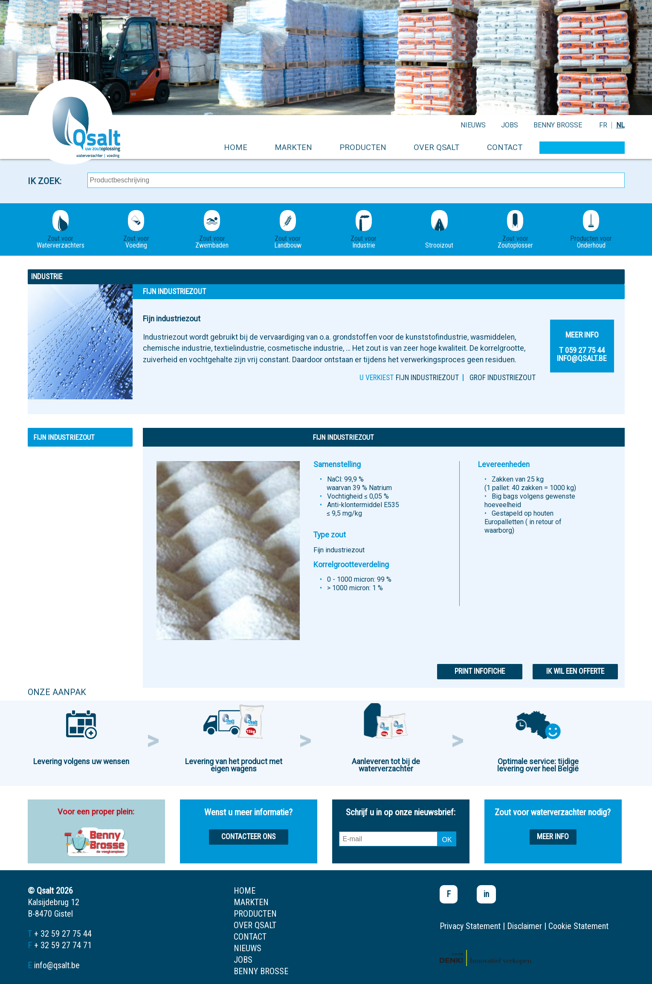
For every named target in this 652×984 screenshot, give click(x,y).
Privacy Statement (470, 926)
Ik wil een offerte (575, 671)
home (235, 147)
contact (504, 147)
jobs (509, 125)
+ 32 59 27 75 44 (63, 934)
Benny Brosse (557, 125)
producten (362, 147)
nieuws (473, 125)
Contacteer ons (248, 836)
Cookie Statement (578, 926)
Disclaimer (524, 926)
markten (293, 147)
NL (620, 125)
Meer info (553, 836)
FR (603, 125)
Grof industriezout (502, 377)
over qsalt (436, 147)
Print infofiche (480, 671)
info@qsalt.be (57, 965)
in (486, 894)
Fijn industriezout (427, 377)
